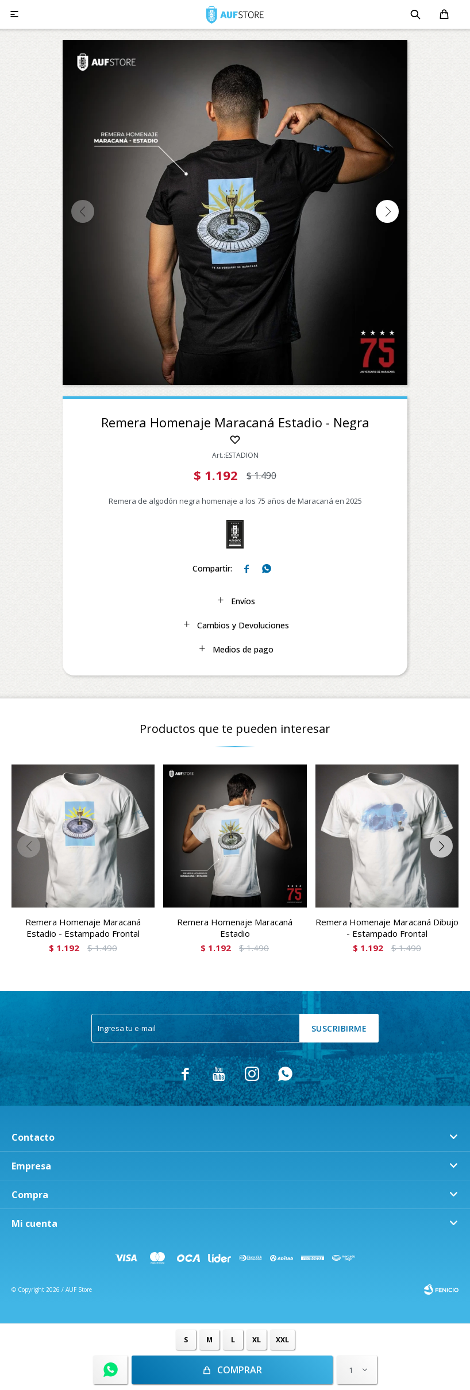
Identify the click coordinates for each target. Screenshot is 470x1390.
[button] (387, 211)
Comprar (239, 1370)
